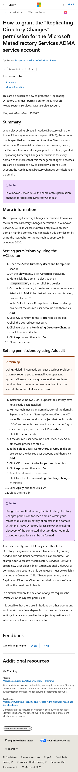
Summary (11, 82)
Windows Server (37, 12)
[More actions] (72, 12)
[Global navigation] (3, 5)
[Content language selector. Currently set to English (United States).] (19, 740)
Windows (18, 12)
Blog (46, 757)
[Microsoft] (39, 4)
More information (15, 87)
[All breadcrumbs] (6, 12)
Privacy (7, 762)
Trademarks (9, 767)
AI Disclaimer (10, 757)
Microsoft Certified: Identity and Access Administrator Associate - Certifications (39, 703)
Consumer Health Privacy (31, 762)
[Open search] (62, 5)
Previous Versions (30, 757)
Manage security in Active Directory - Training (28, 680)
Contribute (61, 757)
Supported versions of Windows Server (35, 60)
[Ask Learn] (65, 12)
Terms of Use (58, 762)
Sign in (71, 4)
